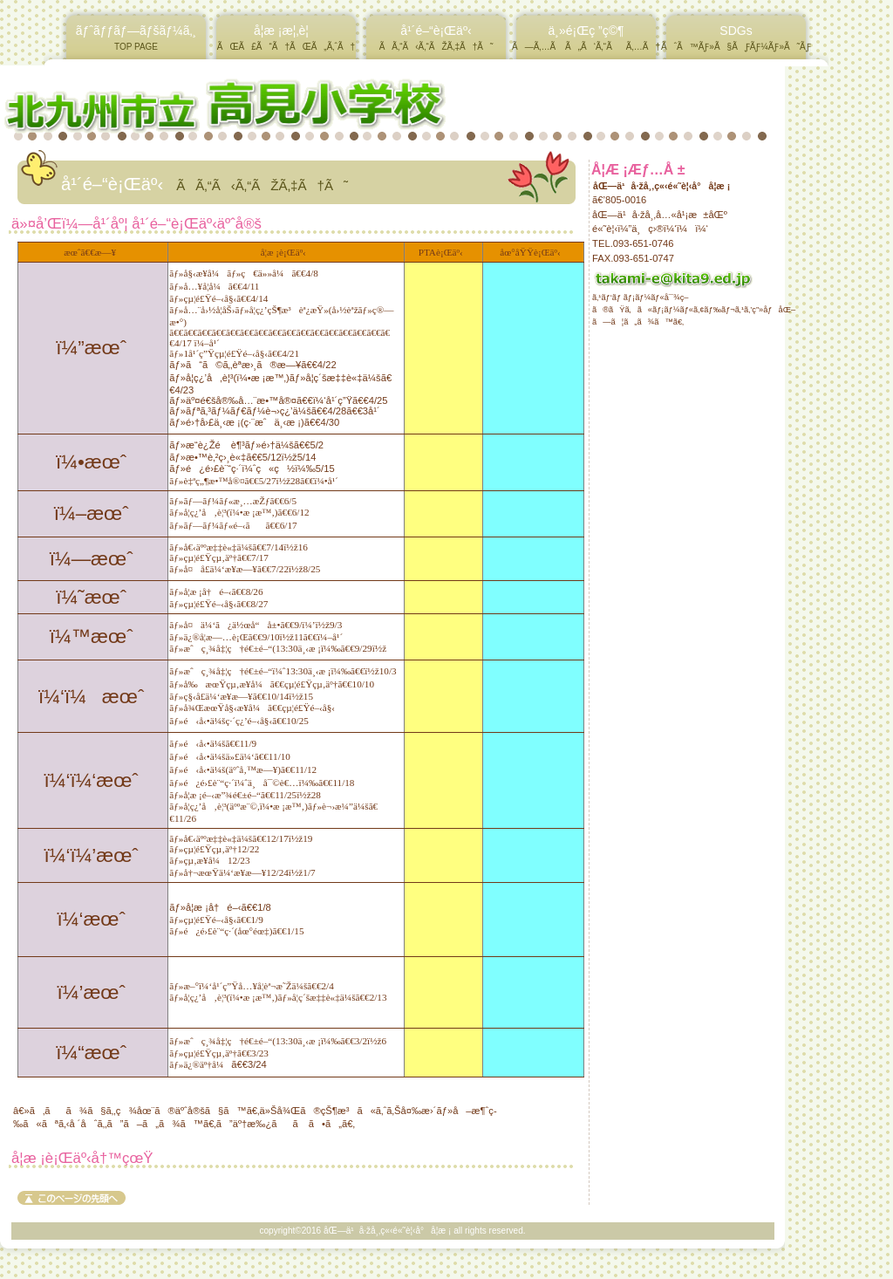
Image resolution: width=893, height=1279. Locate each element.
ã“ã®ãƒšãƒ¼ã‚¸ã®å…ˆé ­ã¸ (71, 1198)
